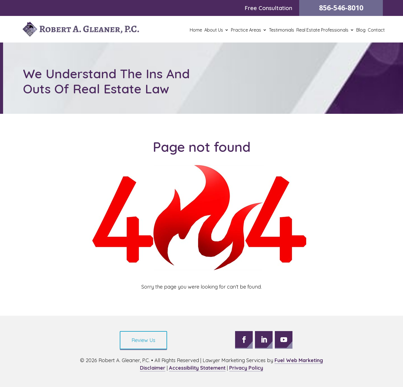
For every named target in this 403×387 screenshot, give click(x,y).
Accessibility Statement (197, 368)
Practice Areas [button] (246, 30)
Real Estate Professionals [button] (322, 30)
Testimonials (281, 30)
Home (196, 30)
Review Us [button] (143, 340)
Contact (376, 30)
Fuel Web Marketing (299, 360)
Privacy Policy (246, 368)
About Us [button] (213, 30)
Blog (360, 30)
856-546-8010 (341, 7)
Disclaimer (152, 368)
